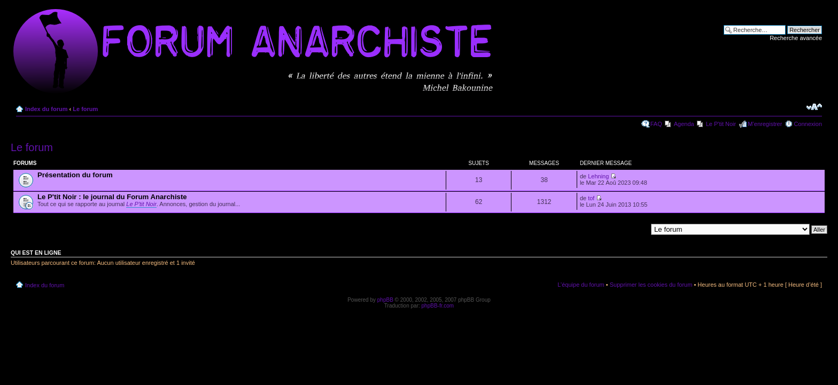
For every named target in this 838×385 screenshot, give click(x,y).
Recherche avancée (796, 38)
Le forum (85, 109)
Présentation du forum (75, 175)
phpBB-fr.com (438, 306)
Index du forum (46, 109)
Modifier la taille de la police (814, 107)
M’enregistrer (765, 124)
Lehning (598, 176)
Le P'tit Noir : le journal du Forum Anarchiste (112, 197)
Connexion (808, 124)
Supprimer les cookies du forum (651, 284)
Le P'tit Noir (721, 124)
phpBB (385, 300)
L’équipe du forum (580, 284)
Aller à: (638, 229)
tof (591, 198)
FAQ (656, 124)
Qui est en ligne (36, 252)
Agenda (684, 124)
